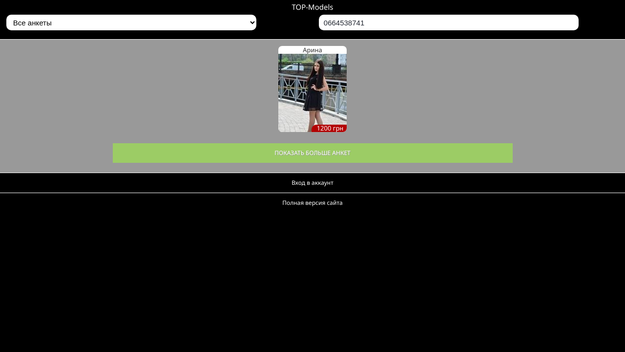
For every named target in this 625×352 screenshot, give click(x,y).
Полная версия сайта (312, 202)
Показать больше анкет (312, 153)
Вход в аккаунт (312, 182)
